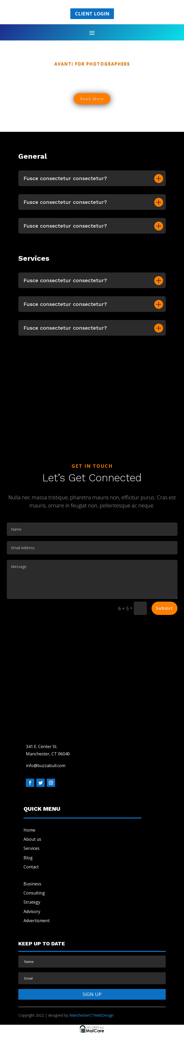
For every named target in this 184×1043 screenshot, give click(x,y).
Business (32, 884)
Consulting (34, 893)
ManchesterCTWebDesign (91, 1015)
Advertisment (37, 920)
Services (31, 848)
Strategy (32, 902)
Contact (31, 867)
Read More (92, 98)
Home (29, 830)
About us (32, 839)
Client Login (92, 13)
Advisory (32, 911)
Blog (28, 858)
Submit (164, 608)
